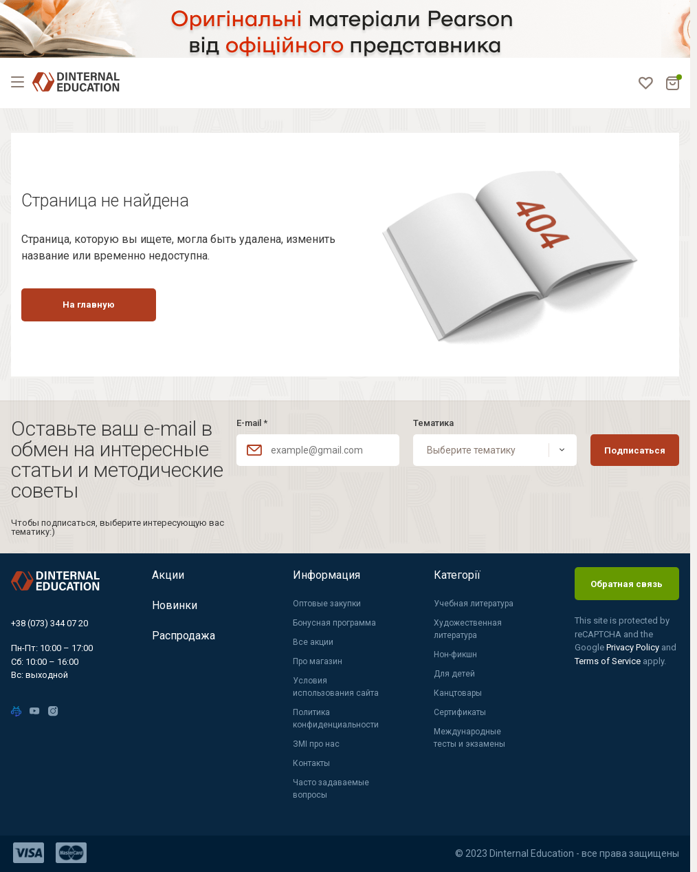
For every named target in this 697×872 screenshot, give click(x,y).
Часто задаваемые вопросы (331, 789)
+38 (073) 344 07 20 (49, 623)
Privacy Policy (633, 647)
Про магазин (317, 661)
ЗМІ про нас (316, 744)
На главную (89, 304)
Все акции (313, 642)
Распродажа (183, 635)
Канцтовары (458, 693)
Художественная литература (468, 629)
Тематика (433, 422)
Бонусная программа (334, 623)
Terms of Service (609, 661)
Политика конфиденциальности (336, 719)
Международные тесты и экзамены (469, 738)
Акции (168, 575)
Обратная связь (626, 584)
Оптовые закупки (327, 603)
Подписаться (634, 450)
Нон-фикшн (455, 654)
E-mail (251, 422)
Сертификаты (460, 712)
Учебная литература (473, 603)
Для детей (454, 674)
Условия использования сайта (336, 687)
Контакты (311, 763)
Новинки (174, 605)
